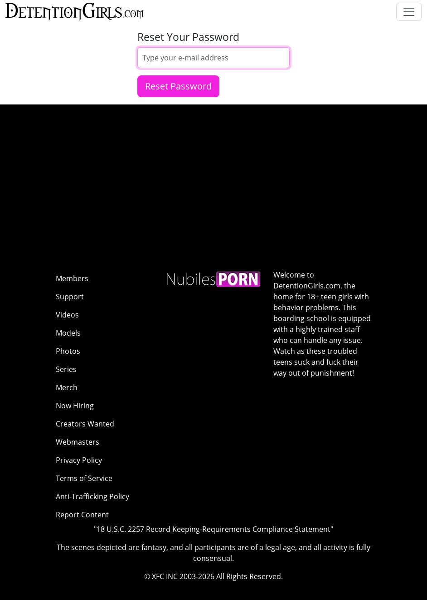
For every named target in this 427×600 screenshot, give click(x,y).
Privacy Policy (79, 460)
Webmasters (77, 442)
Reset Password (178, 86)
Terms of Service (84, 478)
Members (72, 278)
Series (66, 369)
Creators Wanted (85, 424)
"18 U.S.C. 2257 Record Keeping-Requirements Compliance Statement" (213, 529)
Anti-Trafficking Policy (92, 496)
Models (68, 333)
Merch (67, 387)
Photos (68, 351)
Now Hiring (75, 406)
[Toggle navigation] (409, 12)
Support (70, 297)
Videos (67, 315)
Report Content (82, 515)
